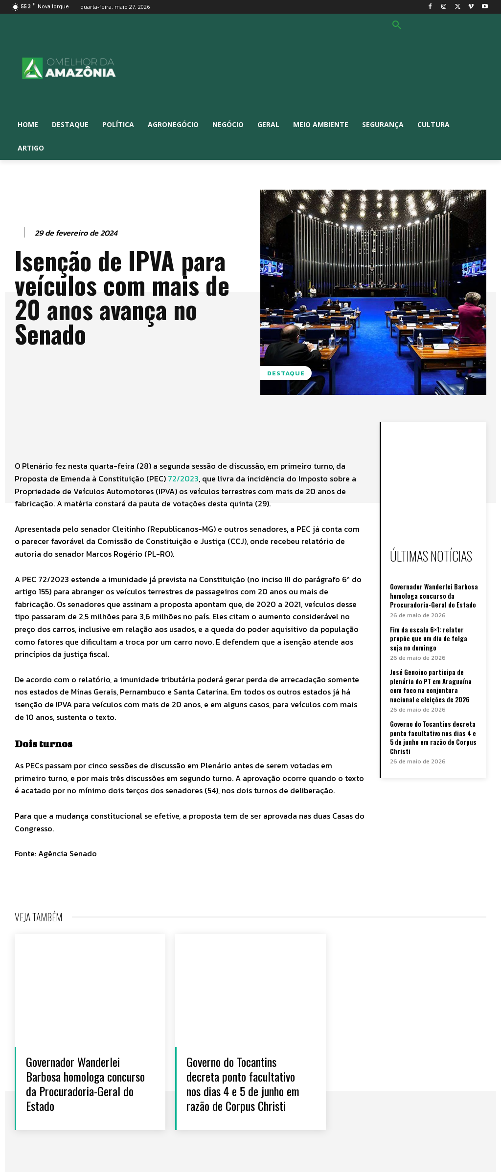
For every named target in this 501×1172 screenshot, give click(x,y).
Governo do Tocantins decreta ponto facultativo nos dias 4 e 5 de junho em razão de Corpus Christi (435, 735)
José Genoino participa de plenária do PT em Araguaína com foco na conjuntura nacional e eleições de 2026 (431, 684)
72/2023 (183, 478)
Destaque (286, 373)
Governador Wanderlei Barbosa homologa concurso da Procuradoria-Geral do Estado (434, 595)
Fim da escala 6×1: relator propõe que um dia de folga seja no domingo (435, 637)
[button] (397, 25)
